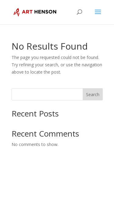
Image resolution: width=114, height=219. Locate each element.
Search (92, 94)
